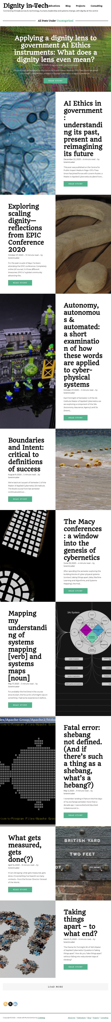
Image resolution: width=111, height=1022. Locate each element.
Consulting (96, 6)
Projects (80, 6)
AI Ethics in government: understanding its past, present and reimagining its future (83, 129)
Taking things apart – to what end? (80, 923)
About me (35, 6)
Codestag (41, 1018)
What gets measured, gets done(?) (24, 848)
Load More (55, 987)
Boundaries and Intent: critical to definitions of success (26, 455)
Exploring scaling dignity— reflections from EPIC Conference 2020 (26, 228)
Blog (67, 6)
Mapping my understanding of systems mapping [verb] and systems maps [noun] (27, 646)
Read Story (55, 81)
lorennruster (72, 65)
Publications (53, 6)
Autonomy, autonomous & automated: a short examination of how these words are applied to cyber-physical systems (83, 345)
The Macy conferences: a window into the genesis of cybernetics (83, 540)
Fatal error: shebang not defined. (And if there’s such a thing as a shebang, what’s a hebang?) (83, 756)
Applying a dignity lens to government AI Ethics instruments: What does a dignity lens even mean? (55, 48)
